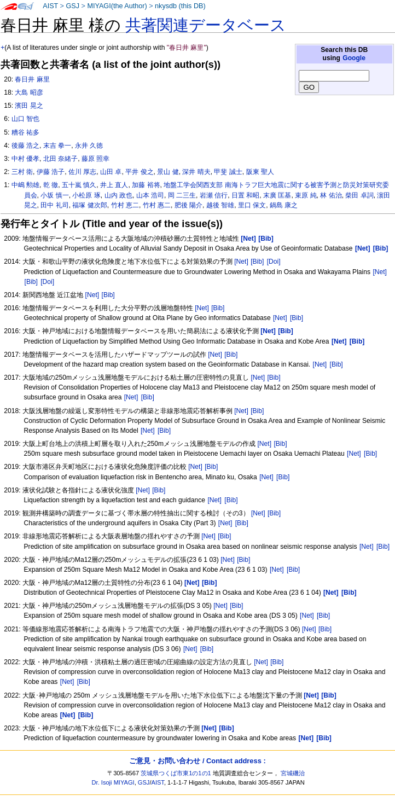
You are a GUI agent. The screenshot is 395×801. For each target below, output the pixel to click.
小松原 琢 (86, 195)
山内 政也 (118, 195)
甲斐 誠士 (228, 172)
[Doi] (274, 261)
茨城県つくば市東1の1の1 (176, 773)
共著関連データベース (205, 25)
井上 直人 (114, 185)
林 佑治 (330, 195)
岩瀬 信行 (214, 195)
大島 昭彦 (29, 92)
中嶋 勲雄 (25, 185)
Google (353, 58)
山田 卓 (110, 172)
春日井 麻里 (32, 79)
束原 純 (305, 195)
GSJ (72, 6)
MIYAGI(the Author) (117, 6)
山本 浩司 (150, 195)
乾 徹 (50, 185)
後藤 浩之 (25, 145)
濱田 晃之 (29, 105)
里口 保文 (252, 205)
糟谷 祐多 (25, 132)
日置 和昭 (245, 195)
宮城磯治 (293, 773)
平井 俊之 (139, 172)
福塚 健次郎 (89, 205)
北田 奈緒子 (60, 158)
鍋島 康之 (284, 205)
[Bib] (257, 261)
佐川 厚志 (82, 172)
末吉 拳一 (57, 145)
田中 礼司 (54, 205)
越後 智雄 (220, 205)
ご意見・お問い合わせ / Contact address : (197, 761)
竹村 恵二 (125, 205)
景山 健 (167, 172)
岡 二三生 (182, 195)
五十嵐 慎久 (79, 185)
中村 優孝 (25, 158)
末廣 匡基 (277, 195)
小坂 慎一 (54, 195)
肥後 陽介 (188, 205)
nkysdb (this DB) (180, 6)
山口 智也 (25, 119)
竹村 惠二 (157, 205)
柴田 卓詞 (359, 195)
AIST (50, 6)
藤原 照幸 (95, 158)
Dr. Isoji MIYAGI (113, 782)
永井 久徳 (89, 145)
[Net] (241, 261)
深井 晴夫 (196, 172)
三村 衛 (22, 172)
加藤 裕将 (146, 185)
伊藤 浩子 (51, 172)
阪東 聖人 (260, 172)
